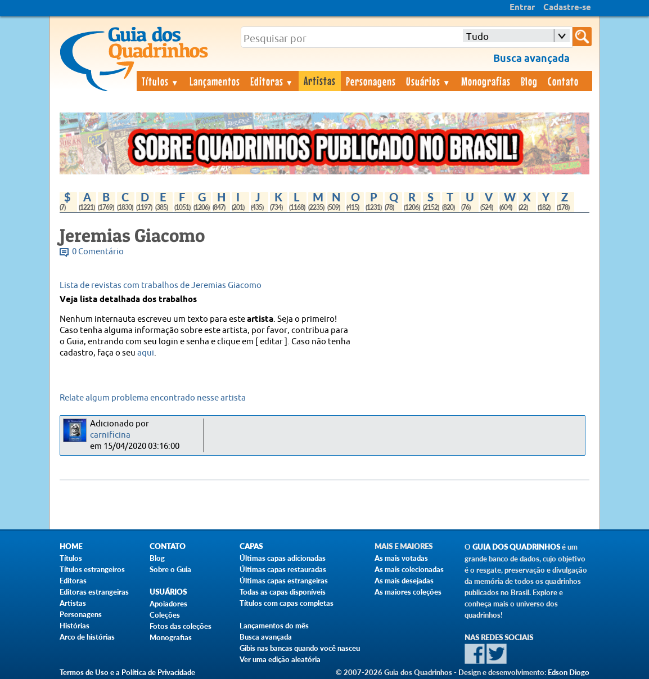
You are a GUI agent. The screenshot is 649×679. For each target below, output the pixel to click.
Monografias (486, 81)
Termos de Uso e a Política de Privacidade (127, 672)
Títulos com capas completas (286, 603)
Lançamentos (215, 81)
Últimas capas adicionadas (283, 558)
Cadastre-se (567, 8)
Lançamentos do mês (274, 625)
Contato (563, 81)
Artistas (320, 80)
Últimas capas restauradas (283, 569)
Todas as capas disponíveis (283, 591)
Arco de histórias (87, 636)
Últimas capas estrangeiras (284, 580)
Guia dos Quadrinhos (516, 547)
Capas (251, 546)
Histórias (74, 625)
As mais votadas (401, 558)
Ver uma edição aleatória (280, 659)
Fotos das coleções (180, 626)
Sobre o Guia (170, 569)
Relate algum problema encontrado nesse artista (153, 398)
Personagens (371, 81)
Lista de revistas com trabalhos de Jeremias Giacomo (161, 285)
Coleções (165, 614)
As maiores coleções (408, 591)
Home (71, 546)
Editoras (272, 81)
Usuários (428, 81)
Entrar (522, 8)
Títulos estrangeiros (92, 569)
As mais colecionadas (409, 569)
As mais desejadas (404, 580)
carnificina (110, 435)
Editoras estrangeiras (94, 591)
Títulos (160, 81)
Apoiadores (168, 603)
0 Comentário (98, 251)
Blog (529, 81)
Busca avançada (266, 636)
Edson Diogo (568, 672)
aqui (145, 353)
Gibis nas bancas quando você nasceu (300, 648)
